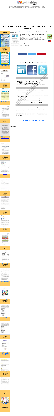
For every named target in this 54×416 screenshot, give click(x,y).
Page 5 (33, 120)
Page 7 (40, 120)
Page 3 (26, 120)
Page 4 (30, 120)
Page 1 (20, 120)
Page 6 (36, 120)
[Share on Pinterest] (41, 54)
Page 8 (43, 120)
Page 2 (23, 120)
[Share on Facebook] (22, 54)
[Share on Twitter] (32, 54)
